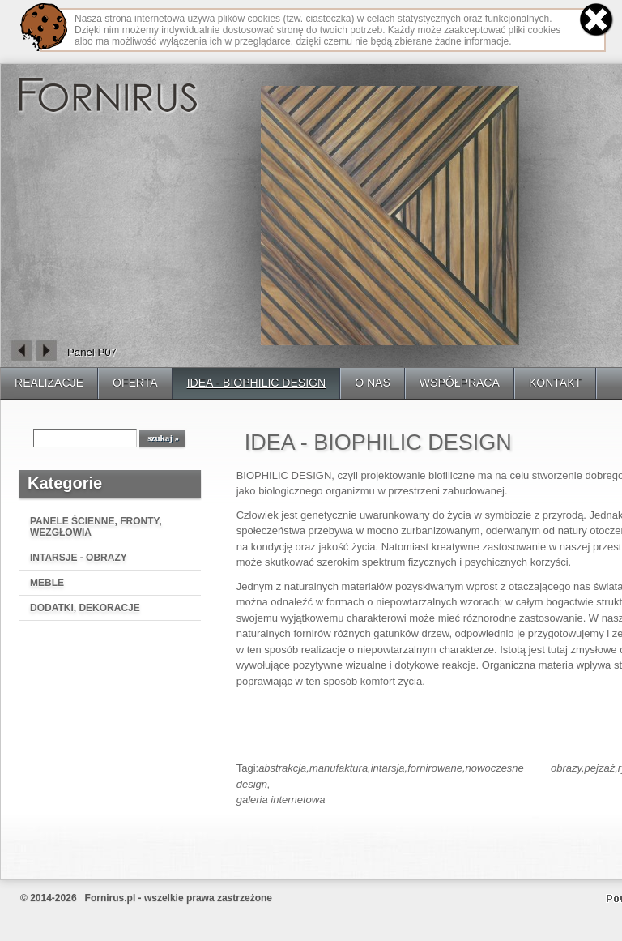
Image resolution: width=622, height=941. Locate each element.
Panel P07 (92, 352)
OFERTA (135, 382)
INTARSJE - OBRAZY (78, 557)
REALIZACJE (49, 382)
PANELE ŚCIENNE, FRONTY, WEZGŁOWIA (95, 526)
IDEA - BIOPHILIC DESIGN (256, 382)
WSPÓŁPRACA (460, 382)
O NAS (372, 382)
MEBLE (47, 582)
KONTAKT (555, 382)
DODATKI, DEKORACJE (85, 608)
